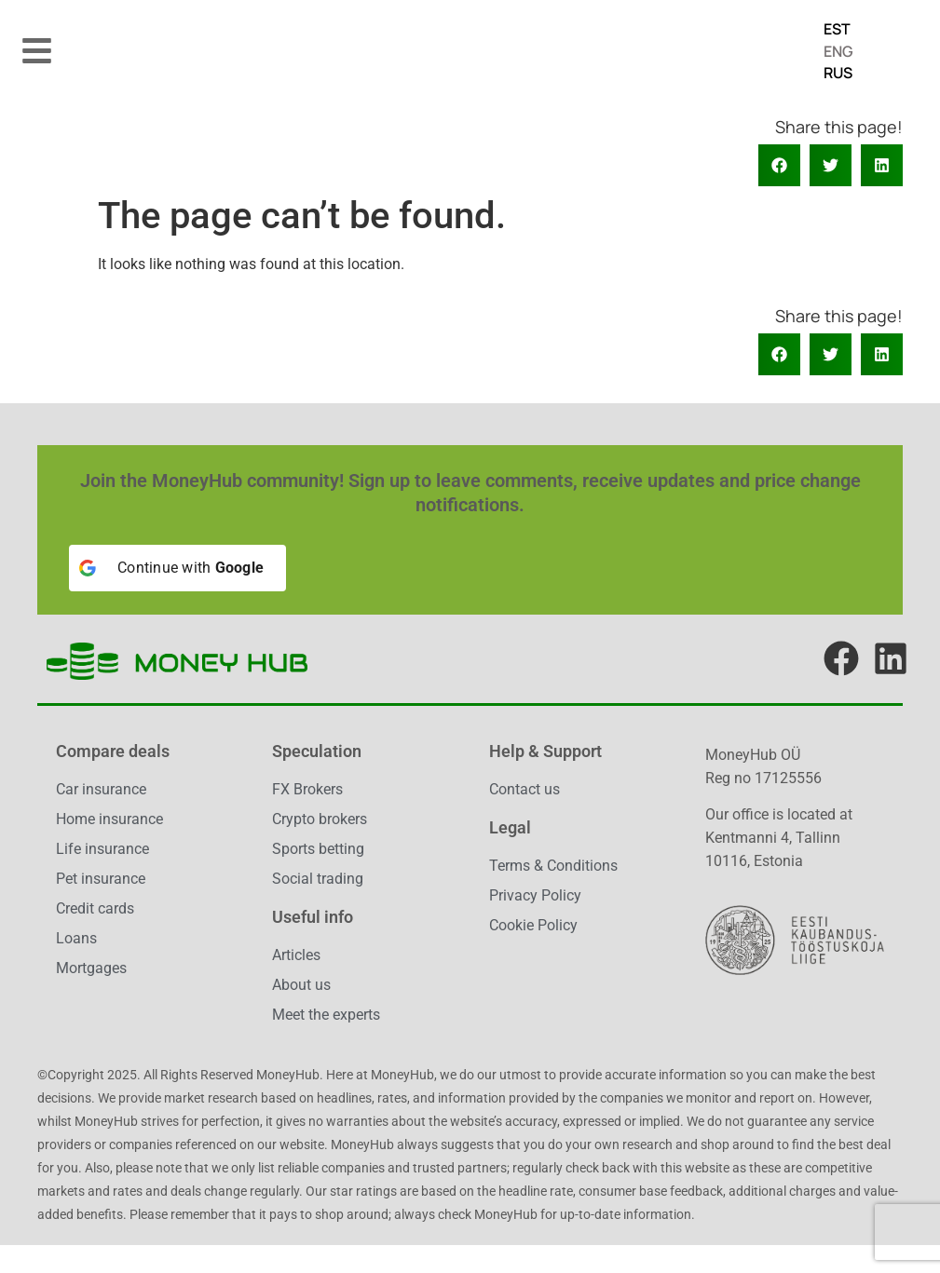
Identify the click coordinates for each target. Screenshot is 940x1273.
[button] (37, 50)
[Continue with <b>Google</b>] (177, 568)
